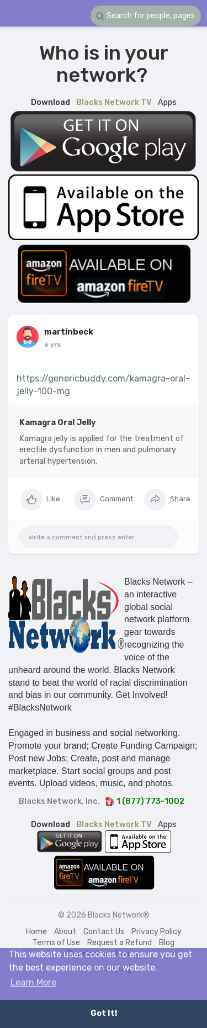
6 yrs (52, 344)
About (65, 931)
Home (36, 931)
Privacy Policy (156, 931)
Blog (166, 942)
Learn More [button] (33, 982)
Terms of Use (56, 942)
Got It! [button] (104, 1013)
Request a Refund (119, 942)
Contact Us (103, 931)
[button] (146, 16)
